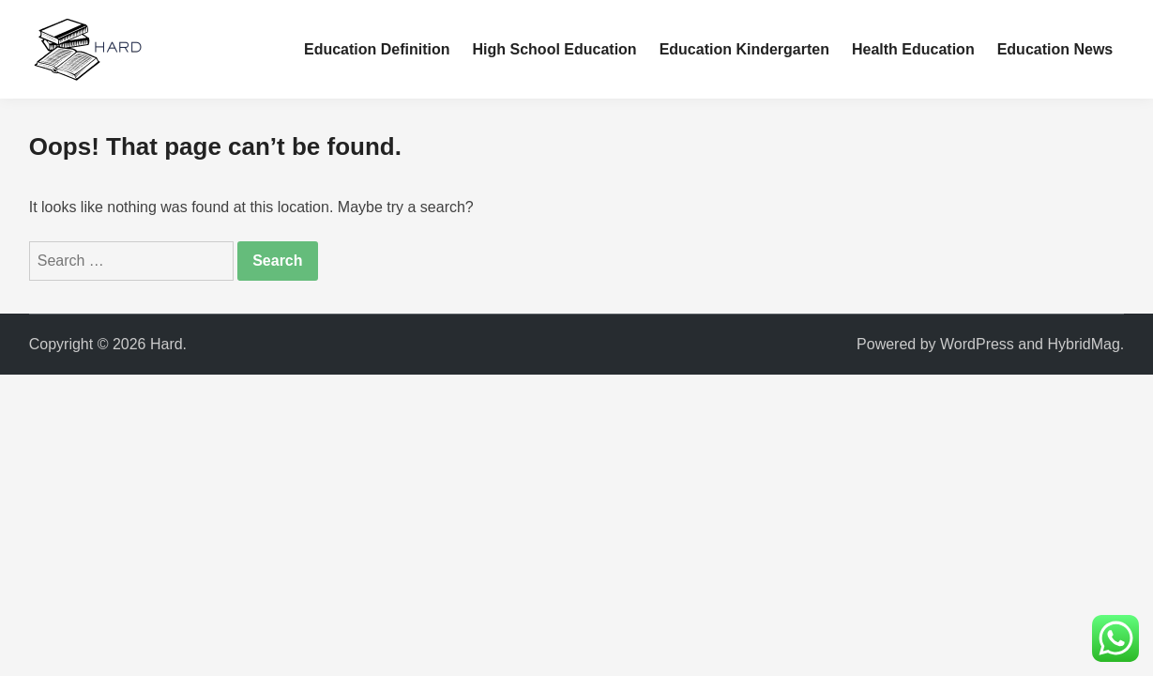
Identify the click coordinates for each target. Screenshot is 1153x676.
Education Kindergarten (744, 49)
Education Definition (377, 49)
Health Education (913, 49)
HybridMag (1083, 344)
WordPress (977, 344)
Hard (166, 344)
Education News (1055, 49)
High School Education (555, 49)
